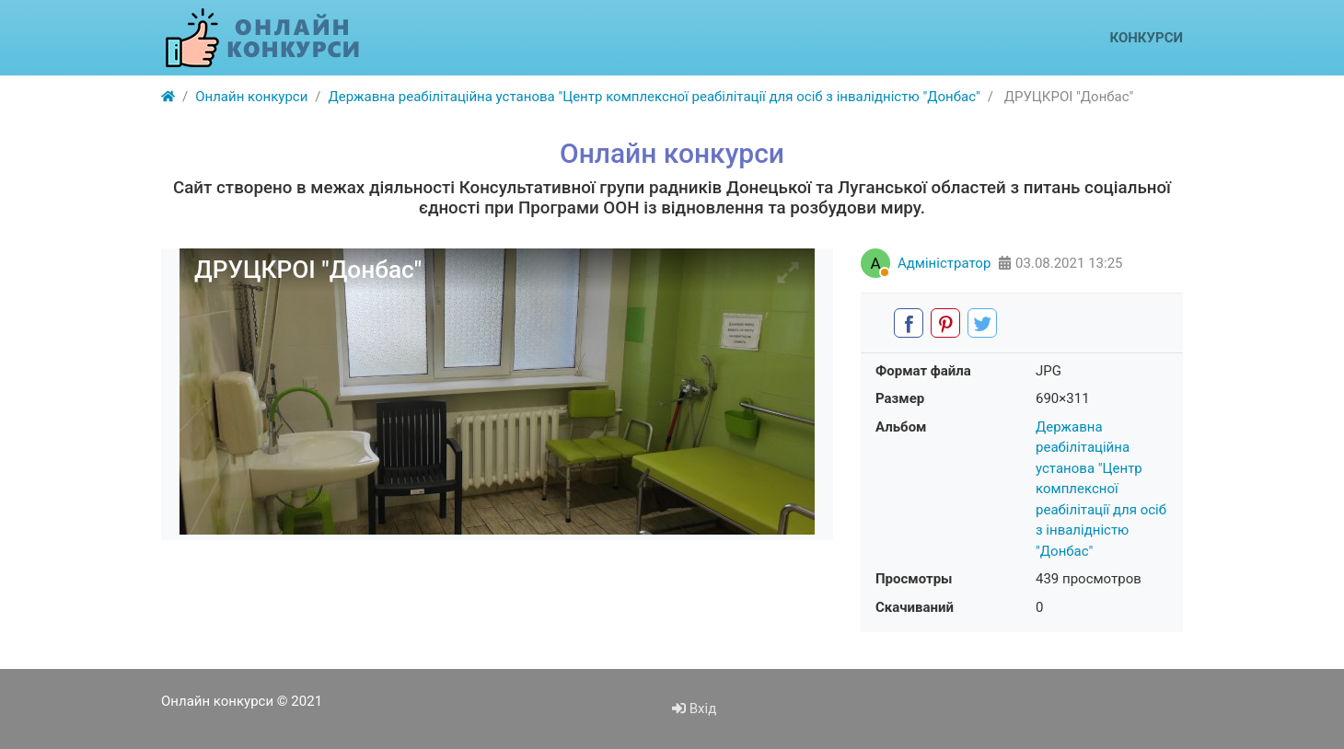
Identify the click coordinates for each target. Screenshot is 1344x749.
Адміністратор (944, 263)
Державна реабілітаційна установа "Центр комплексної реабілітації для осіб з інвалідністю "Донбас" (1101, 489)
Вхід (694, 708)
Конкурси (1146, 37)
